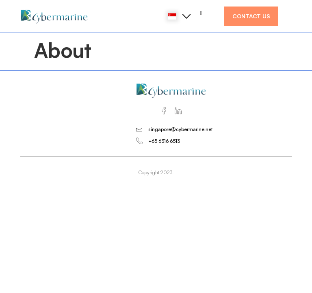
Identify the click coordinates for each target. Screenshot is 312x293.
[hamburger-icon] (201, 13)
